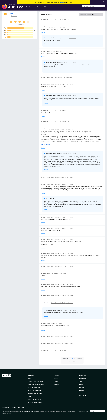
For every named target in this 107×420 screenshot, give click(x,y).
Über (29, 378)
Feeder (10, 14)
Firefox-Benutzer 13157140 (58, 303)
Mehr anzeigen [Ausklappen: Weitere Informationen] (45, 144)
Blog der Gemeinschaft (35, 393)
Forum (30, 396)
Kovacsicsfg (54, 27)
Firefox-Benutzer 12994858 (58, 284)
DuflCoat (53, 51)
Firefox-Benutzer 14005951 (58, 177)
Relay (81, 384)
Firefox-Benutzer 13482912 (58, 295)
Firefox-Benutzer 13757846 (58, 239)
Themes (39, 7)
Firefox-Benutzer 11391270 (58, 129)
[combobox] (93, 6)
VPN (80, 381)
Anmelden (102, 2)
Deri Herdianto (55, 273)
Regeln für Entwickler (35, 390)
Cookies (13, 407)
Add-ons (31, 375)
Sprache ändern (83, 411)
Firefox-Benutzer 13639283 (58, 121)
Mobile (56, 381)
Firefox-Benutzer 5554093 (58, 77)
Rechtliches (21, 407)
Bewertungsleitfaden (35, 402)
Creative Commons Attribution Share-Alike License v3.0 (54, 411)
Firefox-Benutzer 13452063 (58, 336)
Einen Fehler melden (34, 399)
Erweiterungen (30, 7)
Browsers (82, 378)
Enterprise (57, 384)
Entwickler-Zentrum (34, 387)
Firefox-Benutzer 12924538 (58, 19)
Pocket (81, 390)
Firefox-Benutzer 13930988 (58, 217)
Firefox (62, 2)
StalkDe (53, 323)
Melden (43, 32)
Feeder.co (14, 16)
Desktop (56, 378)
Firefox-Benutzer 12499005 (58, 184)
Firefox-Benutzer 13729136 (58, 253)
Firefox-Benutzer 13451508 (58, 343)
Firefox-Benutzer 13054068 (58, 110)
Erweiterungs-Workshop (36, 384)
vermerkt (15, 411)
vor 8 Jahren (69, 19)
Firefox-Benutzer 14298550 (58, 84)
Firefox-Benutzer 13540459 (58, 228)
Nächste (79, 358)
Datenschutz (5, 407)
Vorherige (65, 358)
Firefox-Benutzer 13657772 (58, 266)
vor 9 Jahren (69, 253)
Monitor (82, 387)
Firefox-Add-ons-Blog (35, 381)
